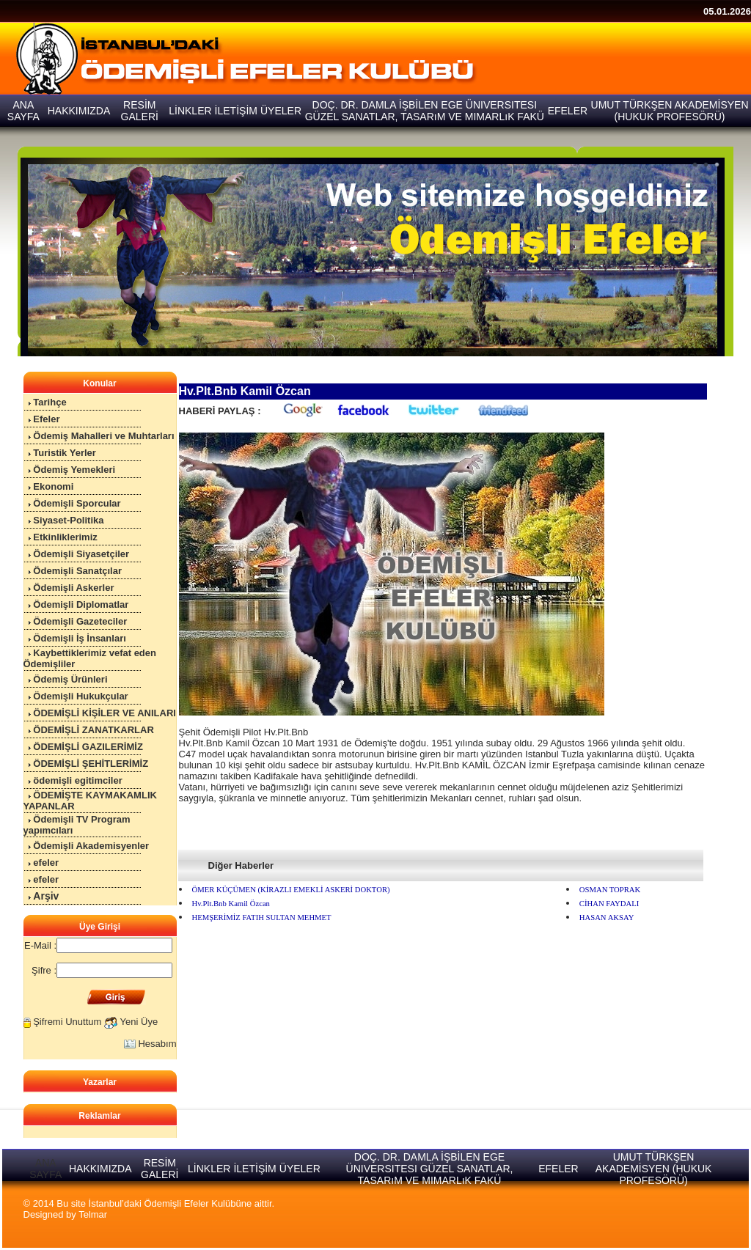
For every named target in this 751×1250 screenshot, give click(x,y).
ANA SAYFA (45, 1168)
